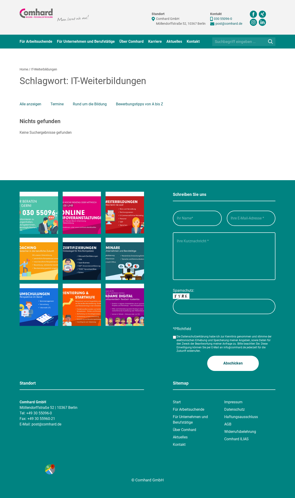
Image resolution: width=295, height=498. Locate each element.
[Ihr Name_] (197, 218)
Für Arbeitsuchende (36, 41)
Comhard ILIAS (236, 439)
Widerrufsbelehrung (240, 431)
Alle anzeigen (30, 104)
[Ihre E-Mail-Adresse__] (251, 218)
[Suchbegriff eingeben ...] (243, 41)
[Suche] (270, 41)
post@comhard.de (228, 23)
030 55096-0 (223, 19)
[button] (233, 363)
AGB (227, 424)
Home (24, 69)
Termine (57, 104)
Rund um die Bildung (90, 104)
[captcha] (224, 306)
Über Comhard (131, 41)
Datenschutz (234, 409)
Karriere (155, 41)
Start (177, 402)
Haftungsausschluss (241, 417)
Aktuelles (174, 41)
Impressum (233, 402)
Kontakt (193, 41)
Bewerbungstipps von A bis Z (139, 104)
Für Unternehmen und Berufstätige (86, 41)
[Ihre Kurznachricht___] (224, 256)
